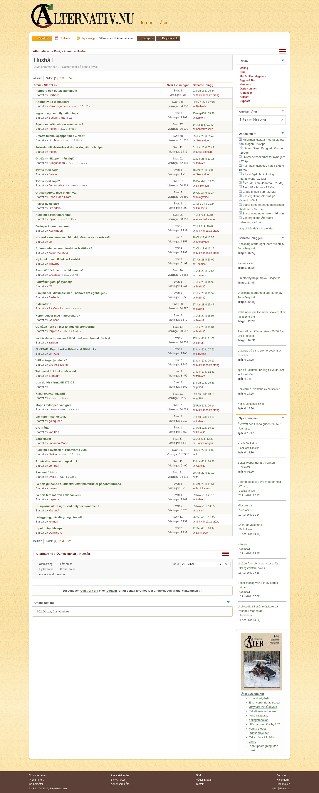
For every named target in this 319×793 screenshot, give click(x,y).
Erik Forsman (204, 151)
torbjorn (200, 117)
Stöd (198, 775)
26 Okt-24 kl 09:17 (203, 192)
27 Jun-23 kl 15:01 (203, 327)
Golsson (54, 320)
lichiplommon (204, 488)
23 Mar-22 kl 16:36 (204, 461)
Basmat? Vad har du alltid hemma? (59, 270)
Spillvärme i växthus (251, 389)
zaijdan (53, 342)
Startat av (50, 85)
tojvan (53, 219)
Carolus (200, 432)
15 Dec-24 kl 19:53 (204, 181)
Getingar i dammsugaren (52, 226)
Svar (170, 85)
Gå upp (37, 541)
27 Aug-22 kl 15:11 (204, 427)
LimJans (54, 140)
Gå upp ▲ (284, 788)
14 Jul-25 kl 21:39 (203, 124)
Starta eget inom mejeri (258, 213)
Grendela (55, 208)
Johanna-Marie (58, 443)
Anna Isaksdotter (206, 219)
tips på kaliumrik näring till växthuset (261, 370)
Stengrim (54, 375)
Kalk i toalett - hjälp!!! (50, 393)
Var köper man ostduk (50, 416)
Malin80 (200, 286)
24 (70, 78)
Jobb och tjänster (249, 448)
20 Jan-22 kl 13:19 (203, 472)
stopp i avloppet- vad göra (53, 405)
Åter (164, 22)
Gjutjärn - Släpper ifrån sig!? (55, 158)
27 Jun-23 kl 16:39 (203, 282)
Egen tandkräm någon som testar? (59, 124)
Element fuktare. (46, 472)
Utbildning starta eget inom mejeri (259, 244)
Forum (146, 22)
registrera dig (89, 590)
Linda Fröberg (246, 335)
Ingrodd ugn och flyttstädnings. (57, 113)
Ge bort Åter (36, 784)
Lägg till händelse (249, 228)
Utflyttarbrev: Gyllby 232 (264, 724)
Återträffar (244, 428)
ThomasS (201, 263)
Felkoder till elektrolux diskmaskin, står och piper (69, 147)
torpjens (54, 331)
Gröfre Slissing (58, 364)
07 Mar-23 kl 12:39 (204, 371)
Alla (72, 129)
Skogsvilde (202, 140)
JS (50, 286)
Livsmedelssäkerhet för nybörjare (264, 157)
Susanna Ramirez (60, 117)
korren (200, 342)
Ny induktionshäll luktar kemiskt (57, 259)
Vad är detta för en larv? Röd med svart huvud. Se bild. (73, 338)
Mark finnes (245, 529)
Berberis (54, 95)
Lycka (52, 476)
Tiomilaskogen (204, 443)
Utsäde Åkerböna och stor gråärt (259, 563)
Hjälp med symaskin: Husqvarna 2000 (61, 449)
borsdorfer (244, 355)
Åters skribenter (120, 775)
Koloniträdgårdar (259, 698)
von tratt (54, 432)
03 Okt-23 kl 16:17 (203, 248)
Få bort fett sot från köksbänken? (58, 495)
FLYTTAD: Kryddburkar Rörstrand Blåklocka (65, 349)
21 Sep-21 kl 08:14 (204, 528)
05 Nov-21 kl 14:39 (204, 506)
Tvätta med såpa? (47, 181)
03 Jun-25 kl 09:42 (203, 136)
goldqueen (55, 421)
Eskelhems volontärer (263, 711)
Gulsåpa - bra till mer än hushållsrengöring (65, 326)
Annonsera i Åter (120, 784)
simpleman (202, 185)
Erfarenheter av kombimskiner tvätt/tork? (63, 248)
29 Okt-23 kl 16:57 (203, 237)
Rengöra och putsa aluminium (56, 90)
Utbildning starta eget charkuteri (258, 292)
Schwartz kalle (204, 129)
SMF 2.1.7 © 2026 (38, 788)
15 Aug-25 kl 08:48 (204, 113)
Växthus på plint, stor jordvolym (258, 350)
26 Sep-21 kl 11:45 (204, 517)
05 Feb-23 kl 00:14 (204, 405)
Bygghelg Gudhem (273, 148)
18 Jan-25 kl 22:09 (203, 170)
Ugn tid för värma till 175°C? (54, 382)
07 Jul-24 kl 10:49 (203, 226)
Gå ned (37, 78)
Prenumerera (36, 779)
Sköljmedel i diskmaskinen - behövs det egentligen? (71, 293)
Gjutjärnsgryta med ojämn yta (55, 192)
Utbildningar (246, 615)
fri (197, 454)
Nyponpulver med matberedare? (57, 315)
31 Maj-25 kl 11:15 (203, 158)
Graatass (54, 274)
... (66, 78)
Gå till (176, 564)
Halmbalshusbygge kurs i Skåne (263, 165)
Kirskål (242, 263)
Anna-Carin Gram (60, 197)
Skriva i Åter (118, 779)
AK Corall (55, 308)
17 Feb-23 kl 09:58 (204, 382)
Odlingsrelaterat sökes (252, 568)
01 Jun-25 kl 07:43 (203, 147)
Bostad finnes (247, 490)
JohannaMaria (58, 185)
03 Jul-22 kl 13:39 (203, 438)
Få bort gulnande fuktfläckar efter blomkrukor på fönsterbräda (78, 484)
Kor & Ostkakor (247, 403)
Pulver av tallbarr (47, 203)
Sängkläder (43, 438)
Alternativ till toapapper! (52, 101)
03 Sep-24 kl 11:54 (204, 203)
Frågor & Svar (203, 779)
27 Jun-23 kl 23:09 (203, 259)
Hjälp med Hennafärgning (53, 214)
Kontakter (244, 467)
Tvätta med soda (46, 170)
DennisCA (55, 532)
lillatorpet (54, 263)
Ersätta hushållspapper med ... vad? (60, 136)
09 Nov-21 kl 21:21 (204, 495)
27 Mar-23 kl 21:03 (204, 338)
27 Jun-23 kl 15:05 (203, 315)
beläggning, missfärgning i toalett (58, 517)
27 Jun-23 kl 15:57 (203, 293)
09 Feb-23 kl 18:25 (204, 394)
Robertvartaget (58, 252)
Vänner (242, 544)
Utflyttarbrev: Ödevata (263, 706)
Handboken (283, 784)
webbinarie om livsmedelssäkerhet (260, 312)
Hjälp (274, 788)
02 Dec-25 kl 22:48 (204, 102)
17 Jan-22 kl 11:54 (203, 484)
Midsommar (245, 505)
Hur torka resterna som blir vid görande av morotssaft (72, 237)
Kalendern (283, 779)
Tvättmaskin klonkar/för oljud (55, 371)
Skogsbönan (57, 162)
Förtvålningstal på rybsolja (53, 282)
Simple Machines (58, 788)
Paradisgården (58, 106)
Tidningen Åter (37, 775)
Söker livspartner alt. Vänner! (256, 462)
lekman (53, 521)
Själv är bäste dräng (208, 95)
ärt (50, 241)
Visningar (182, 85)
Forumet (282, 775)
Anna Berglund (246, 248)
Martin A (54, 510)
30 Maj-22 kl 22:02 (203, 450)
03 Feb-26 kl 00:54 (204, 90)
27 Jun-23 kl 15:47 (203, 304)
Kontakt (199, 784)
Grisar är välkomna (250, 524)
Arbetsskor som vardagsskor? (56, 461)
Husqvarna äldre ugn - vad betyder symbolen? (67, 506)
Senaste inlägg (205, 85)
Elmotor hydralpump (251, 278)
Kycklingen (56, 230)
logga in (111, 590)
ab (263, 403)
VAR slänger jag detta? (51, 360)
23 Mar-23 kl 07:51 (204, 349)
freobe (53, 174)
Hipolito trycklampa (48, 528)
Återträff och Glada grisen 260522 (259, 331)
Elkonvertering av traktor (264, 702)
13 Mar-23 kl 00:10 (204, 360)
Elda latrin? (43, 304)
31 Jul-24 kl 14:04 (203, 215)
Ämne (38, 85)
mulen (53, 128)
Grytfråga (42, 427)
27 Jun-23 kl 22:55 (203, 270)
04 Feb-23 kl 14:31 (204, 416)
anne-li (200, 510)
